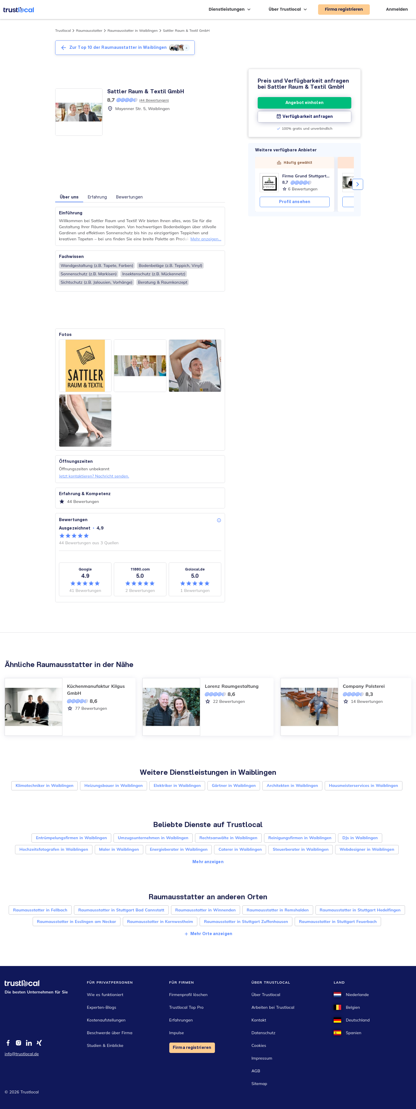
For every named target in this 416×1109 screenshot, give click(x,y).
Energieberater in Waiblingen (179, 849)
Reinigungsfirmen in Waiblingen (300, 837)
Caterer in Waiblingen (240, 849)
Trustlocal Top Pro (186, 1007)
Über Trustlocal (265, 994)
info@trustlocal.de (22, 1053)
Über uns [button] (69, 197)
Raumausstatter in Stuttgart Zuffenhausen (246, 921)
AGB (255, 1070)
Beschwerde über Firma (109, 1032)
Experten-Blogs (101, 1007)
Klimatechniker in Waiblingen (44, 785)
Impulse (176, 1032)
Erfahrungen (181, 1020)
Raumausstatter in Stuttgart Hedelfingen (360, 910)
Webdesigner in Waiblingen (366, 849)
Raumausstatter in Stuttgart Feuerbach (338, 921)
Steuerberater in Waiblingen (300, 849)
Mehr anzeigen (207, 862)
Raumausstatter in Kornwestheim (160, 921)
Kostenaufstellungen (106, 1020)
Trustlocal (63, 30)
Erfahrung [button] (97, 197)
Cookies (258, 1045)
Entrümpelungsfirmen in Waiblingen (71, 837)
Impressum (261, 1058)
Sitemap (259, 1083)
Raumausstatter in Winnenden (205, 910)
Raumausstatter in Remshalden (278, 910)
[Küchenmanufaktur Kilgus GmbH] (351, 182)
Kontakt (258, 1020)
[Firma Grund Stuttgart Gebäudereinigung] (269, 182)
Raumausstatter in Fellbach (40, 910)
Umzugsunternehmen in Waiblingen (153, 837)
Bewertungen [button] (129, 197)
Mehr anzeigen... (205, 239)
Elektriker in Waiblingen (177, 785)
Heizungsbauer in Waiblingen (113, 785)
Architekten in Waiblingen (292, 785)
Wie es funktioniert (105, 994)
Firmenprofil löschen (188, 994)
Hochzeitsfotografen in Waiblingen (53, 849)
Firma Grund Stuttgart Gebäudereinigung (306, 176)
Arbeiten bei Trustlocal (272, 1007)
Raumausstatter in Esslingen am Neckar (76, 921)
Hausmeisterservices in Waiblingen (363, 785)
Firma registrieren (192, 1047)
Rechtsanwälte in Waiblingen (228, 837)
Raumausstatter (89, 30)
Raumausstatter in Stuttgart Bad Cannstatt (121, 910)
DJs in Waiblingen (360, 837)
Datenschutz (263, 1032)
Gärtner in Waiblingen (234, 785)
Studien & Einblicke (105, 1045)
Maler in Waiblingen (119, 849)
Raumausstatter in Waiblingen (132, 30)
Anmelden (397, 9)
